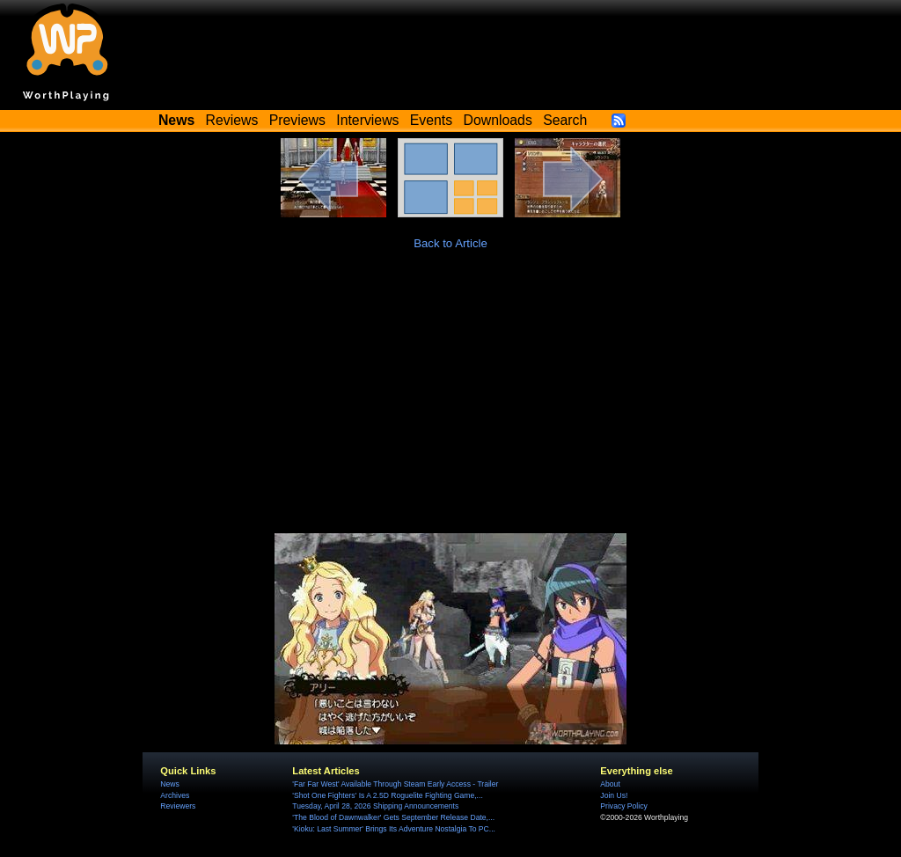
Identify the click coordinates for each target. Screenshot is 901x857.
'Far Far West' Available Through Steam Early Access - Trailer (395, 784)
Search (565, 120)
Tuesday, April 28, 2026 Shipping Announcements (375, 806)
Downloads (498, 120)
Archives (174, 795)
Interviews (367, 120)
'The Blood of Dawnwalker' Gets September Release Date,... (393, 817)
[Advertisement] (450, 401)
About (609, 784)
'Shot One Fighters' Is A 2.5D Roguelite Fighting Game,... (387, 795)
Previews (297, 120)
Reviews (232, 120)
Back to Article (450, 243)
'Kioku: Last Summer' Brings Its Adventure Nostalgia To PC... (393, 828)
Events (431, 120)
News (169, 784)
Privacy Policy (623, 806)
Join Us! (613, 795)
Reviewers (177, 806)
